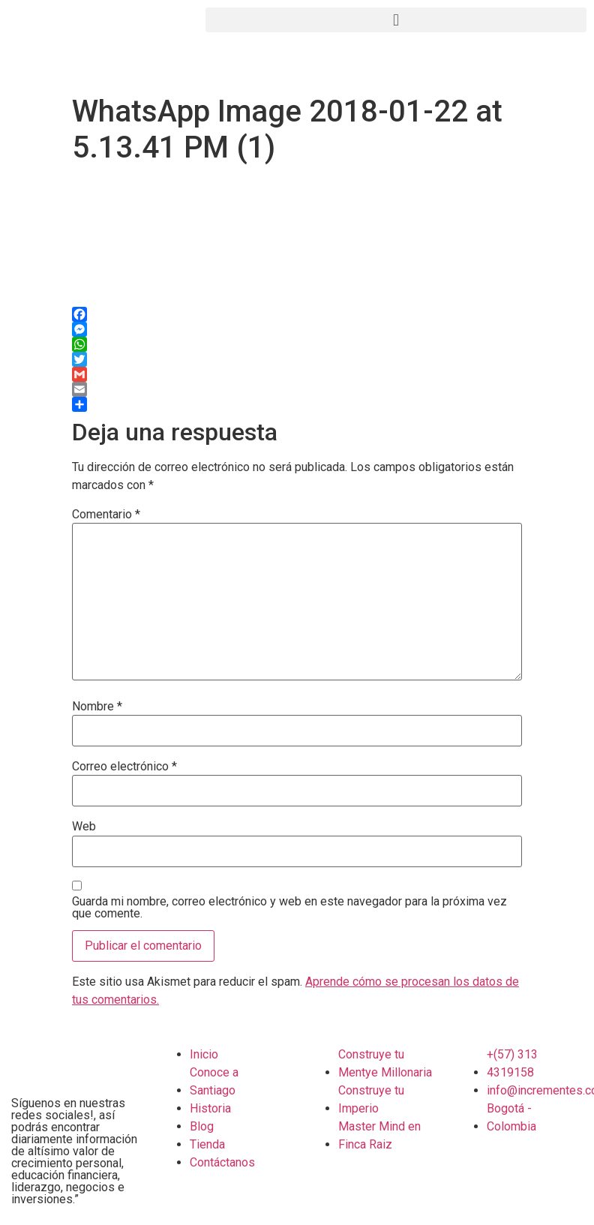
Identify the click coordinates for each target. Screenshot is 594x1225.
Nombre (97, 707)
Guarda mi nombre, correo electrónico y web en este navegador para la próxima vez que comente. (289, 908)
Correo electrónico (124, 767)
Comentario (106, 515)
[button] (396, 20)
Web (84, 827)
